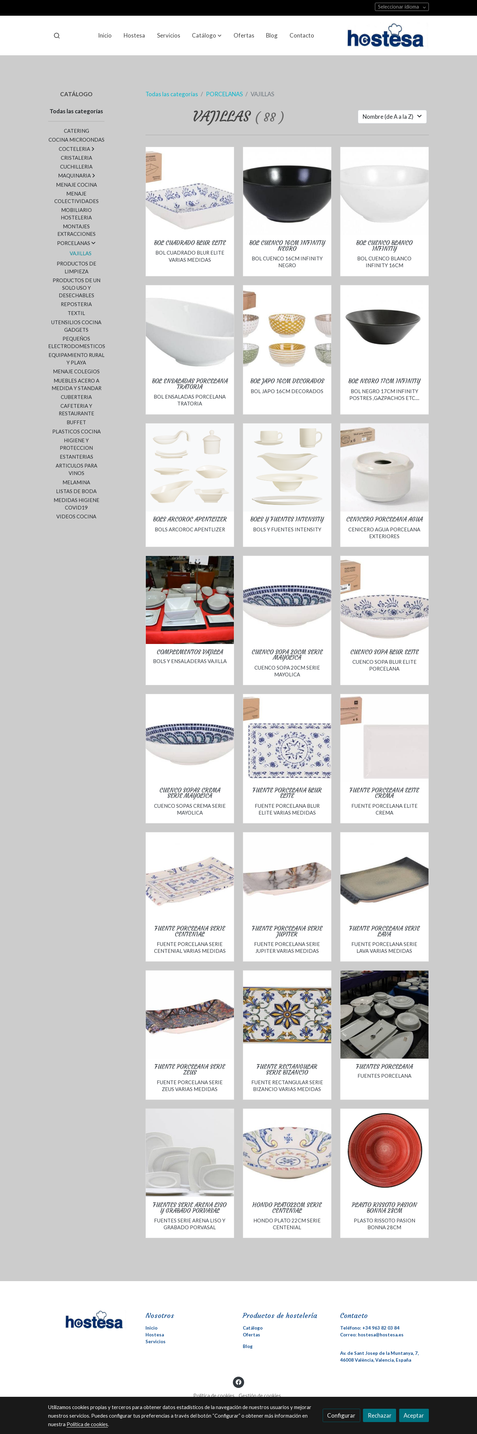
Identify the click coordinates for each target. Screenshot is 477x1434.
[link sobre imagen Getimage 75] (287, 1015)
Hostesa (154, 1334)
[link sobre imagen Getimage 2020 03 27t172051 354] (384, 1153)
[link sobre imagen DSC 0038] (190, 600)
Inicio (151, 1328)
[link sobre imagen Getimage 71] (287, 191)
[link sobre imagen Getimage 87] (287, 1153)
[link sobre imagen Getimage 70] (384, 191)
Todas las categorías (171, 94)
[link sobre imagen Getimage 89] (384, 876)
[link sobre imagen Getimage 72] (384, 329)
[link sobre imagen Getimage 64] (190, 329)
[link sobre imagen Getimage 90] (190, 1015)
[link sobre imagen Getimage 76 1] (190, 738)
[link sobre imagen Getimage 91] (287, 876)
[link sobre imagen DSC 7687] (384, 1015)
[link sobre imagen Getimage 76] (287, 600)
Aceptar (414, 1415)
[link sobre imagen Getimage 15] (384, 600)
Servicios (155, 1341)
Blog (248, 1346)
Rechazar (380, 1415)
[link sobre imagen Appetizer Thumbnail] (190, 468)
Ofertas (251, 1334)
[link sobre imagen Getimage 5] (190, 191)
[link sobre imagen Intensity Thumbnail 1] (287, 468)
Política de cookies (214, 1396)
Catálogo (253, 1328)
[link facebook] (238, 1382)
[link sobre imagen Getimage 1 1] (287, 329)
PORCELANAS (224, 94)
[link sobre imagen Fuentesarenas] (190, 1153)
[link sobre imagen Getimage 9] (384, 738)
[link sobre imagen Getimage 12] (287, 738)
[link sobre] (92, 1320)
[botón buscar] (57, 35)
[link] (388, 35)
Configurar (341, 1415)
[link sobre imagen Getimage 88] (190, 876)
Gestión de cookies (260, 1396)
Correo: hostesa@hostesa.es (372, 1334)
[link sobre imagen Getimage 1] (384, 468)
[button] (206, 35)
